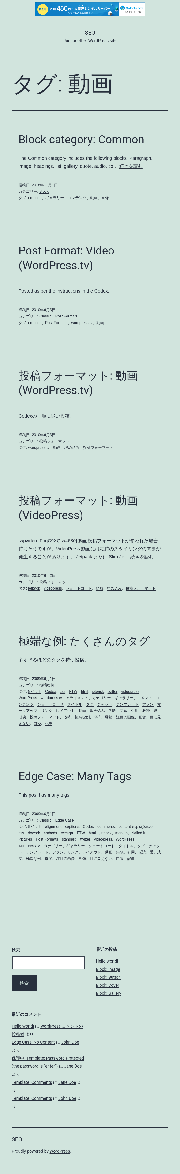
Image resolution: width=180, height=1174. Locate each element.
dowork (34, 833)
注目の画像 (125, 717)
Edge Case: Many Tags (75, 776)
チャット (104, 704)
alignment (53, 827)
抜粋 (67, 717)
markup (121, 833)
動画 (94, 198)
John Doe (70, 1042)
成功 (22, 717)
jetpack (34, 588)
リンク (46, 711)
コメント (144, 698)
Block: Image (108, 969)
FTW (73, 691)
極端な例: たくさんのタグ (84, 641)
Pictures (25, 839)
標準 (97, 717)
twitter (113, 691)
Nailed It (138, 833)
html (84, 691)
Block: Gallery (108, 993)
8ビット (34, 691)
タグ (90, 704)
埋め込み (71, 448)
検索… (17, 949)
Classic (45, 316)
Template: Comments (32, 1082)
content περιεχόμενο (136, 827)
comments (106, 827)
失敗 (112, 711)
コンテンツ (77, 198)
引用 (135, 711)
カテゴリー (101, 698)
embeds (34, 198)
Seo (90, 32)
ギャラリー (54, 198)
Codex (50, 691)
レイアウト (65, 711)
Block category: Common (81, 139)
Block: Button (108, 977)
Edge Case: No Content (33, 1042)
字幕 (123, 711)
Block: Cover (107, 985)
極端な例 (46, 685)
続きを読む (131, 166)
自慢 (37, 723)
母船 (108, 717)
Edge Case (64, 820)
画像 (105, 198)
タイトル (74, 704)
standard (69, 839)
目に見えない (101, 859)
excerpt (67, 833)
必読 (146, 711)
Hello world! (107, 961)
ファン (148, 704)
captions (72, 827)
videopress (53, 588)
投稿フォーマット (54, 441)
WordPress (28, 698)
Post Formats (66, 316)
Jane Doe (73, 1066)
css (62, 691)
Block (44, 191)
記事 (48, 723)
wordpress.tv (82, 323)
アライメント (77, 698)
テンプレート (127, 704)
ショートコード (79, 588)
